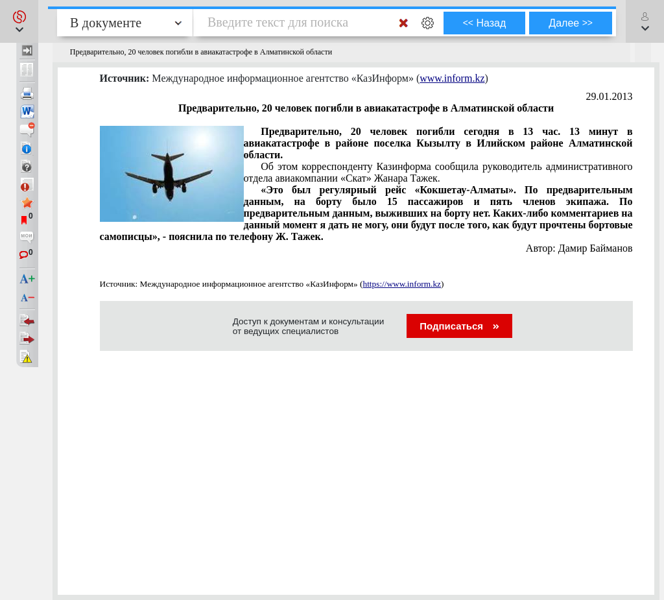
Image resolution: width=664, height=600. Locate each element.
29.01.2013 (609, 96)
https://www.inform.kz (401, 284)
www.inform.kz (452, 78)
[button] (19, 21)
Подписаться (459, 325)
